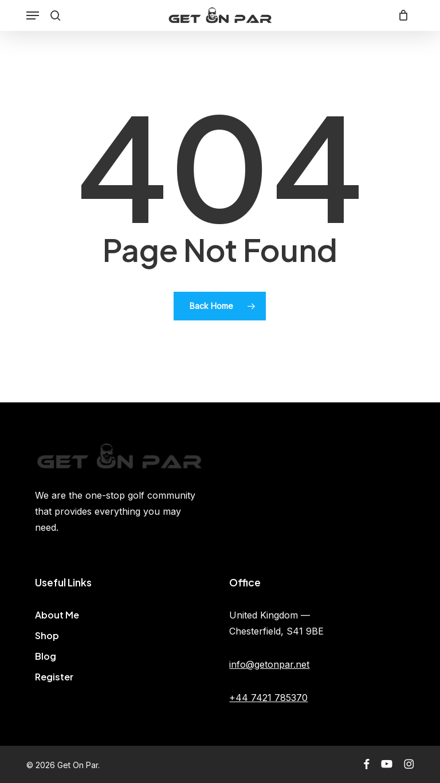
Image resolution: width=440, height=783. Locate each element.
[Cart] (400, 15)
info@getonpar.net (269, 664)
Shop (47, 635)
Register (54, 677)
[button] (32, 15)
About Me (57, 615)
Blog (45, 656)
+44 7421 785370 (268, 697)
